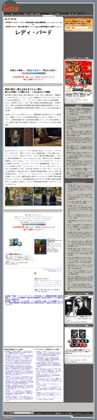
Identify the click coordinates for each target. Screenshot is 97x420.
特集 (12, 14)
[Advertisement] (56, 8)
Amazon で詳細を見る (11, 264)
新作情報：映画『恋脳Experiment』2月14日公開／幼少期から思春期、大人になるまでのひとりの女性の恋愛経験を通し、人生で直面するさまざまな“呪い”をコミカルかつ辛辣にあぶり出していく (19, 372)
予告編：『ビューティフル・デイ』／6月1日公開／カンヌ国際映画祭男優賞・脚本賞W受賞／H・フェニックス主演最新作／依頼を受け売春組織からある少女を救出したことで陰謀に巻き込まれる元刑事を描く (34, 297)
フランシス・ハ (24, 174)
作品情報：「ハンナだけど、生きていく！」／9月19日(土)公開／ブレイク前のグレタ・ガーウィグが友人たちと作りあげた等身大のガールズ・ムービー (48, 394)
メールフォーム (78, 413)
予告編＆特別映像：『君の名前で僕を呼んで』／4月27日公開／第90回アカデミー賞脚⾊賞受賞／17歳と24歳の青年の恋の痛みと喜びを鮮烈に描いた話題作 (48, 364)
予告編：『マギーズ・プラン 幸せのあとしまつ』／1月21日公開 (47, 384)
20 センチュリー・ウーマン (41, 174)
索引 (76, 14)
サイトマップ (49, 413)
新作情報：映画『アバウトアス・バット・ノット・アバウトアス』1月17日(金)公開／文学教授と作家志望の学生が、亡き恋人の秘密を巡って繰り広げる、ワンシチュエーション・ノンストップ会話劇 (79, 126)
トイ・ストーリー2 (29, 100)
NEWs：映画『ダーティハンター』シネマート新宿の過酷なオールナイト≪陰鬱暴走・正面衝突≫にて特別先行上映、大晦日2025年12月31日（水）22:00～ (79, 148)
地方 (39, 291)
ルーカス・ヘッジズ (39, 286)
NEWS (51, 14)
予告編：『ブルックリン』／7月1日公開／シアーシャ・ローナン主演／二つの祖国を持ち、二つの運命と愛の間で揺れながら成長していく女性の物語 (48, 388)
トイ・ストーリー (32, 161)
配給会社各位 (58, 413)
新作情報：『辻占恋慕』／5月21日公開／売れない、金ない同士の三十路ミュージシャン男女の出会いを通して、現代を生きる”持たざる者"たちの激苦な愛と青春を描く (19, 398)
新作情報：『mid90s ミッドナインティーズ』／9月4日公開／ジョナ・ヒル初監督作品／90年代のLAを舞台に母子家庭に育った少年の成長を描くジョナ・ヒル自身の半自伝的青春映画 (48, 353)
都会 (42, 291)
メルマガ (81, 14)
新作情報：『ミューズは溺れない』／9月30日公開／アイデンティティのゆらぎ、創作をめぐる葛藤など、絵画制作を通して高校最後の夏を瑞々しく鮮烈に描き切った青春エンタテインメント (19, 392)
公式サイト (25, 73)
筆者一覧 (71, 14)
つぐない (49, 150)
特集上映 (26, 14)
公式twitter (33, 73)
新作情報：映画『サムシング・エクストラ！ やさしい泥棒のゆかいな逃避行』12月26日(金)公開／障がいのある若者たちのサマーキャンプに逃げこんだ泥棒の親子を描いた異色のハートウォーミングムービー (79, 163)
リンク (87, 413)
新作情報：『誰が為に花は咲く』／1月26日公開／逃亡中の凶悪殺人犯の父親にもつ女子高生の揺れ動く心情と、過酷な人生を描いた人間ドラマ (19, 352)
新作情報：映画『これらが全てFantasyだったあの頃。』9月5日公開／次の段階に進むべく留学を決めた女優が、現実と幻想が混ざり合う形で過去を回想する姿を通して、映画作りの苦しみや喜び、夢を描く (19, 367)
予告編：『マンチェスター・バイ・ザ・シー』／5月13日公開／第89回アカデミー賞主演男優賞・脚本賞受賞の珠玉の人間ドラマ (48, 375)
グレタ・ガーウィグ (40, 280)
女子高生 (40, 289)
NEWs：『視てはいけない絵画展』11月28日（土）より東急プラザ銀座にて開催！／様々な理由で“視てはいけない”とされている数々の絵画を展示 (80, 287)
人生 (52, 289)
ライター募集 (68, 413)
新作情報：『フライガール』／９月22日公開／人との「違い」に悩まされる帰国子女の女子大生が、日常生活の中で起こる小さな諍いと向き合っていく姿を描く (19, 378)
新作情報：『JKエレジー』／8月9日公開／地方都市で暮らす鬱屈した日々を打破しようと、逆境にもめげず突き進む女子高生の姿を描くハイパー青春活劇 (19, 357)
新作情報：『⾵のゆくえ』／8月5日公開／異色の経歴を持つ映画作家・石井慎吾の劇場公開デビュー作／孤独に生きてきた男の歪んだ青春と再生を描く (19, 382)
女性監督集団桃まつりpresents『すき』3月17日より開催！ (80, 221)
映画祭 (32, 14)
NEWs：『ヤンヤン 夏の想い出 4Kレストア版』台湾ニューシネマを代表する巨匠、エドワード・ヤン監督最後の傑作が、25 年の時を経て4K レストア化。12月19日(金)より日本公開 (79, 174)
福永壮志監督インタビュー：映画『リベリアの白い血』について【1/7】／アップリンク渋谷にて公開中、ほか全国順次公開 (80, 267)
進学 (48, 289)
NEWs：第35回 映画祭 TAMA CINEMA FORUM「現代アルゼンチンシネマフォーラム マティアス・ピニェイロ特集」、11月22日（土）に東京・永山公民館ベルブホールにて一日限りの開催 (80, 260)
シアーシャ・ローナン (54, 280)
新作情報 (37, 14)
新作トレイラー (58, 271)
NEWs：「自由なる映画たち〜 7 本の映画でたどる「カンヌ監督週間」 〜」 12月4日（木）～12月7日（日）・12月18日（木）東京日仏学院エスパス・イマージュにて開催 (80, 227)
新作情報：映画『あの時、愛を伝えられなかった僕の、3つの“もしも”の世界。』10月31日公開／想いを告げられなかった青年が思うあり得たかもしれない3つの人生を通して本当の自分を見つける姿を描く (18, 361)
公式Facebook (41, 73)
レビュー (6, 14)
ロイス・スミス (49, 286)
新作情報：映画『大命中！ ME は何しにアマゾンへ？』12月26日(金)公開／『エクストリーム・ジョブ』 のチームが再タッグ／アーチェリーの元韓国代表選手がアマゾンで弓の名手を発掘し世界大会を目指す (79, 155)
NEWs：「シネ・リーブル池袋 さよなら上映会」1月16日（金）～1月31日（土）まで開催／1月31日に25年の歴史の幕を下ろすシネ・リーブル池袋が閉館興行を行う (79, 119)
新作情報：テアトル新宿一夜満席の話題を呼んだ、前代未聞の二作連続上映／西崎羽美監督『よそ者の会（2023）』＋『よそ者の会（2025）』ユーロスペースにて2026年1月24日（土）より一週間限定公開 (79, 111)
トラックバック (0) (57, 269)
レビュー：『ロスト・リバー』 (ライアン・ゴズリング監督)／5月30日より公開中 (48, 399)
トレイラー (45, 14)
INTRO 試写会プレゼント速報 (78, 21)
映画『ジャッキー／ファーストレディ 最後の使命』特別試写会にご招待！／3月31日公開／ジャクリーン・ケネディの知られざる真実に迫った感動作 (48, 380)
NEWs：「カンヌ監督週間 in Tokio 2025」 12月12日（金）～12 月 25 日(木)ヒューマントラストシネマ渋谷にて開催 (80, 216)
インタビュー (18, 14)
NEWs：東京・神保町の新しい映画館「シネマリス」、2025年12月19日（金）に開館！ (79, 169)
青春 (45, 289)
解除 (72, 27)
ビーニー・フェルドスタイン (55, 284)
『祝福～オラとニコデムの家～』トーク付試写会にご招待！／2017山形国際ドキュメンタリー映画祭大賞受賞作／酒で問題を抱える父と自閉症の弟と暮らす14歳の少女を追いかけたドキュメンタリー (34, 302)
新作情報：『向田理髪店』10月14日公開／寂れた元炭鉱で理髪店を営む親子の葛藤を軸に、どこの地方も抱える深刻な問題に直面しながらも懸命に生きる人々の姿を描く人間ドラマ (19, 387)
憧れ (46, 291)
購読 (68, 27)
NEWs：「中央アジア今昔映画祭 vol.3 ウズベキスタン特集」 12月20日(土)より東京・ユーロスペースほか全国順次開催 (80, 272)
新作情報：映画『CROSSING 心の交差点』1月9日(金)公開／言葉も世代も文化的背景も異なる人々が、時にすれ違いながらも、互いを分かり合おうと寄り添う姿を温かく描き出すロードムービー (79, 140)
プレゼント (64, 14)
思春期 (56, 289)
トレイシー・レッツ (43, 284)
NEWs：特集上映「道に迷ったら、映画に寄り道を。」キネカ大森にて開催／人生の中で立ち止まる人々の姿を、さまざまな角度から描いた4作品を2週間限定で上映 (79, 133)
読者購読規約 (70, 30)
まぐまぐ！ (80, 30)
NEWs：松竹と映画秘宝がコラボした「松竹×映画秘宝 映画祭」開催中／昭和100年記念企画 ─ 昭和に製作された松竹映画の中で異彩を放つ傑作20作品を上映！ (80, 279)
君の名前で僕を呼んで (33, 169)
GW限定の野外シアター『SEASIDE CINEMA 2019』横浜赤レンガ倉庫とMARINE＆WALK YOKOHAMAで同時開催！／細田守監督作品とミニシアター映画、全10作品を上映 (48, 359)
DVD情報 (57, 14)
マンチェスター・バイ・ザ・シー (34, 166)
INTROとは (39, 413)
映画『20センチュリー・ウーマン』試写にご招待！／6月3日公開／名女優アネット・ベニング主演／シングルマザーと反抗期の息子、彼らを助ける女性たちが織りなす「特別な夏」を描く (48, 370)
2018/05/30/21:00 (47, 269)
